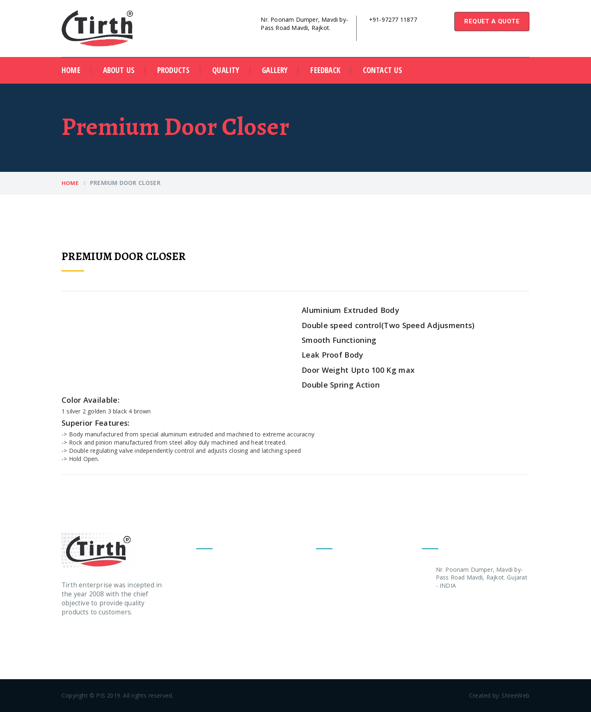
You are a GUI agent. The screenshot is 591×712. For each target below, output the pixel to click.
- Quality (327, 599)
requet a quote (492, 21)
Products (173, 70)
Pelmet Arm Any (218, 615)
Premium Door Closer (226, 567)
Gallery (275, 70)
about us (119, 70)
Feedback (325, 70)
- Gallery (327, 631)
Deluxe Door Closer (223, 599)
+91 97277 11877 (459, 604)
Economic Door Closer (227, 583)
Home (71, 70)
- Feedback (331, 615)
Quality (225, 70)
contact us (383, 70)
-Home (325, 567)
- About (326, 583)
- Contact (328, 647)
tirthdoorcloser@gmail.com (402, 28)
